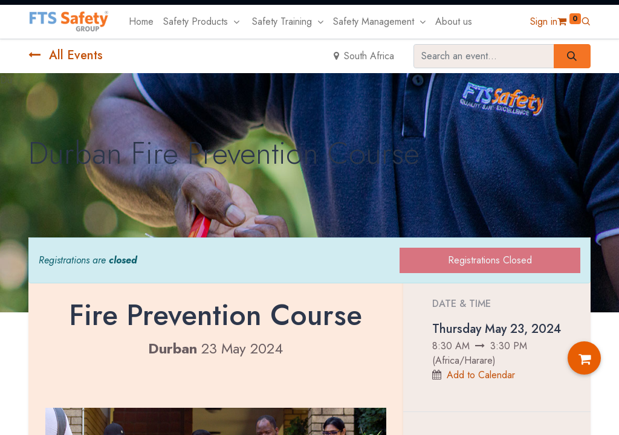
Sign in (543, 21)
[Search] (572, 56)
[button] (586, 21)
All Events (65, 55)
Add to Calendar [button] (481, 375)
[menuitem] (141, 22)
